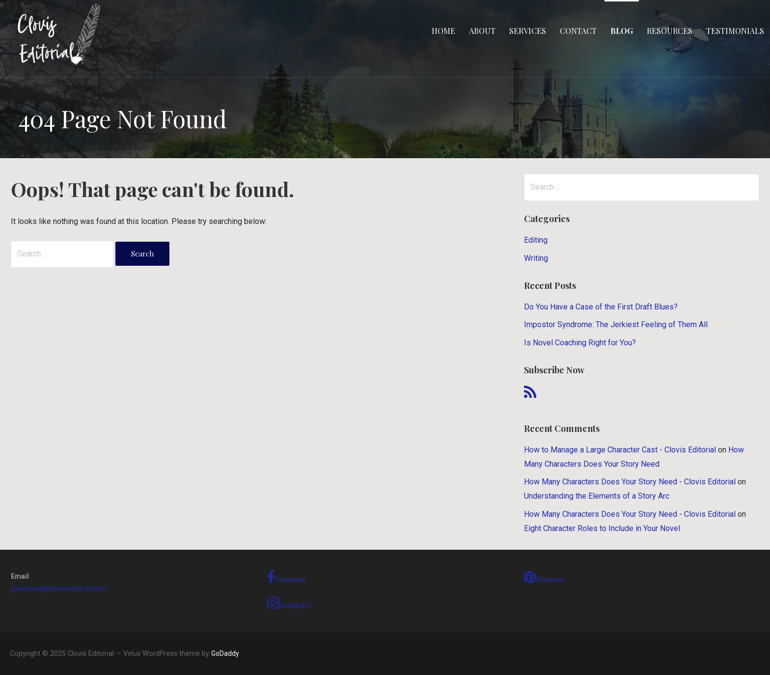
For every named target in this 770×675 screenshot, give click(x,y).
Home (443, 31)
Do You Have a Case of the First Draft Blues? (601, 306)
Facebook (286, 577)
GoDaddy (225, 653)
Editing (536, 240)
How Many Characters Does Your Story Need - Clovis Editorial (630, 481)
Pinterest (544, 577)
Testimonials (735, 31)
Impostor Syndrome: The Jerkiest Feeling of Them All (616, 324)
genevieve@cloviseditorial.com (59, 588)
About (482, 31)
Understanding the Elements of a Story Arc (596, 496)
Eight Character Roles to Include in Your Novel (602, 528)
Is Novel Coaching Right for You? (580, 342)
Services (527, 31)
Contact (578, 31)
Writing (536, 258)
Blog (621, 31)
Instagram (289, 603)
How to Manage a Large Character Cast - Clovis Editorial (620, 449)
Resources (669, 31)
